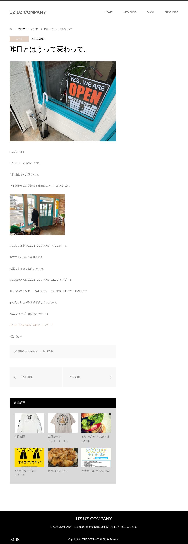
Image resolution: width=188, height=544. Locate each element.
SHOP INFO (171, 12)
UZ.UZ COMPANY (28, 12)
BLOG (150, 12)
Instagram (12, 539)
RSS (17, 539)
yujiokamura (32, 351)
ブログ (21, 29)
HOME (109, 12)
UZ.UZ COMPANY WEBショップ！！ (32, 325)
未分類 (19, 39)
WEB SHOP (130, 12)
